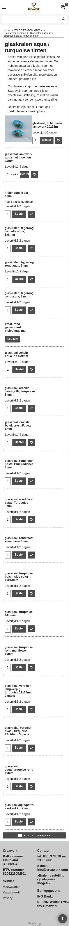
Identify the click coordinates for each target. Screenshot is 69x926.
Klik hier (12, 339)
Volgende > (43, 835)
